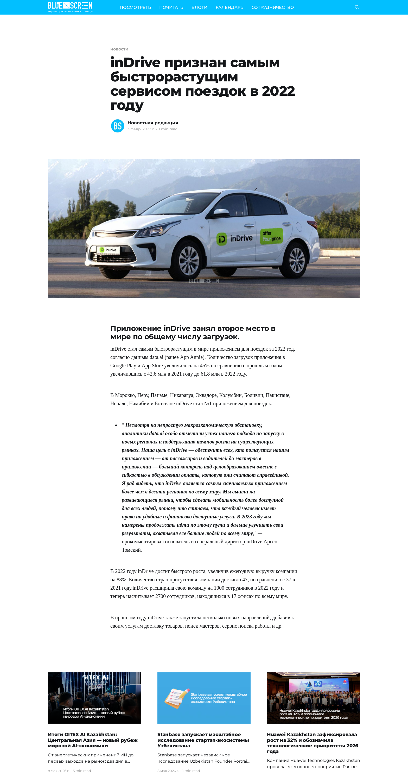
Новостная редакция (153, 122)
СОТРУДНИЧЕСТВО (273, 7)
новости (119, 49)
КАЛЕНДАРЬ (229, 7)
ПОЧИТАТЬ (171, 7)
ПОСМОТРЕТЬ (135, 7)
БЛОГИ (199, 7)
